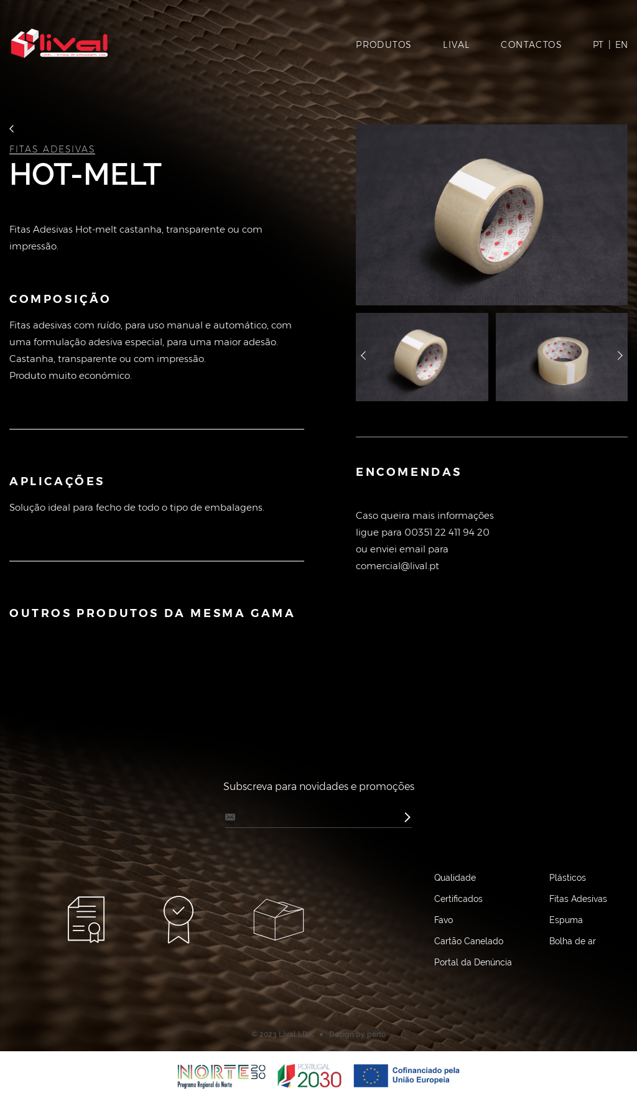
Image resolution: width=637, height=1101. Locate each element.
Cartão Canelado (468, 941)
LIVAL (456, 44)
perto (376, 1034)
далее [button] (620, 357)
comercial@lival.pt (397, 566)
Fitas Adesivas (52, 149)
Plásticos (567, 878)
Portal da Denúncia (473, 962)
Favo (443, 920)
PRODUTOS (384, 44)
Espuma (566, 920)
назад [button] (363, 357)
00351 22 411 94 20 (447, 532)
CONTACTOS (531, 44)
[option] (492, 214)
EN (621, 44)
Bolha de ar (572, 941)
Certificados (458, 899)
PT (598, 44)
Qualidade (455, 878)
